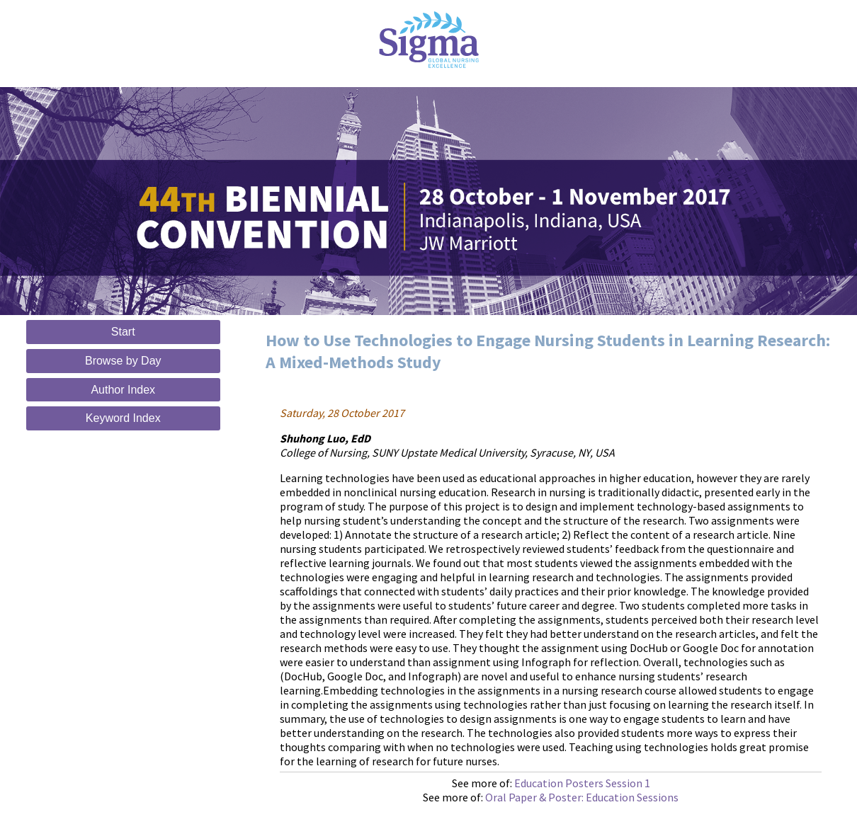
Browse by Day (123, 361)
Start (123, 332)
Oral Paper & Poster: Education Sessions (582, 797)
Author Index (123, 390)
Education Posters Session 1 (582, 783)
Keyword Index (123, 418)
